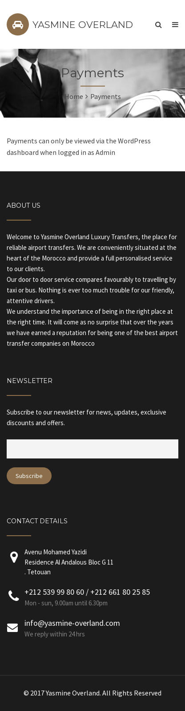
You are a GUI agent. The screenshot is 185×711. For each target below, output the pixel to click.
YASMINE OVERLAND (82, 24)
